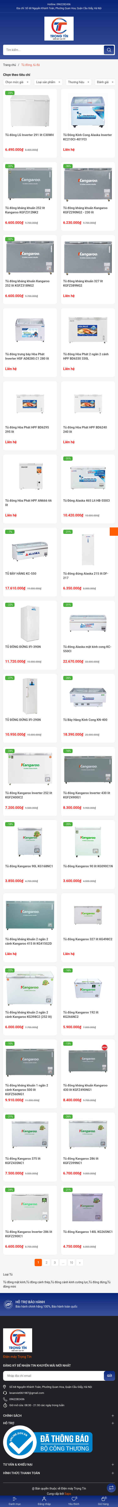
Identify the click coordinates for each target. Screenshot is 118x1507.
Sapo (67, 1493)
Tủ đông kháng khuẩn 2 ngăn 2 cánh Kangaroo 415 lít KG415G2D (28, 941)
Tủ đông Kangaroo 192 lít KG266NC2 (81, 1015)
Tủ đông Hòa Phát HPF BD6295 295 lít (27, 430)
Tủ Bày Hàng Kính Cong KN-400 (85, 720)
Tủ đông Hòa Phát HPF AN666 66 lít (28, 503)
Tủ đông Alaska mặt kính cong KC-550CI (87, 649)
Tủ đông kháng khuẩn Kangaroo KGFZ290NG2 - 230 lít (85, 210)
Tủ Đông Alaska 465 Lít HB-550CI (86, 500)
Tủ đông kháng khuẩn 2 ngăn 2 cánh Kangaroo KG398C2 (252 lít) (28, 1015)
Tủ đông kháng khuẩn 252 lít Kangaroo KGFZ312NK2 (25, 210)
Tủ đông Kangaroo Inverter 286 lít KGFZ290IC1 (28, 1234)
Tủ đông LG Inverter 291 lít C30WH (29, 135)
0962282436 (64, 4)
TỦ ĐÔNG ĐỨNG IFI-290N (23, 720)
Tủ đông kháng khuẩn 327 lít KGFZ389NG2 (83, 283)
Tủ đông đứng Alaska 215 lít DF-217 (85, 576)
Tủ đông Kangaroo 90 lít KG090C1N (88, 866)
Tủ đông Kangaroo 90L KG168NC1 (29, 866)
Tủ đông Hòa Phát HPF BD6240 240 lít (85, 430)
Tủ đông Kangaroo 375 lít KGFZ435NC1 (22, 1161)
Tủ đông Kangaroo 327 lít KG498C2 (87, 939)
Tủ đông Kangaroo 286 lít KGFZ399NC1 (81, 1161)
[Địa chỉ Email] (59, 1376)
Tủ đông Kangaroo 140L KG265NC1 (88, 1232)
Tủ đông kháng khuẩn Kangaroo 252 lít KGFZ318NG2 (27, 283)
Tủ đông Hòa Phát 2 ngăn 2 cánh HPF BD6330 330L (86, 356)
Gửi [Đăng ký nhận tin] (109, 1375)
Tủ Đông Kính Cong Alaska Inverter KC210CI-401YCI (87, 137)
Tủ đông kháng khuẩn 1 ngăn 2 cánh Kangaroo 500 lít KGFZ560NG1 (26, 1090)
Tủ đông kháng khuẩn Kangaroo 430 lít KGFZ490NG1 (85, 1088)
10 (71, 1262)
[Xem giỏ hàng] (103, 1501)
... (63, 1262)
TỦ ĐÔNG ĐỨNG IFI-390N (23, 647)
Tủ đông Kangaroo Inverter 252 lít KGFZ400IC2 (28, 795)
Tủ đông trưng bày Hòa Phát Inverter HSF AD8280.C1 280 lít (27, 356)
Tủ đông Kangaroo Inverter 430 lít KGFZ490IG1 (86, 795)
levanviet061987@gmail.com (26, 1392)
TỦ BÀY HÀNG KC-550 (20, 573)
